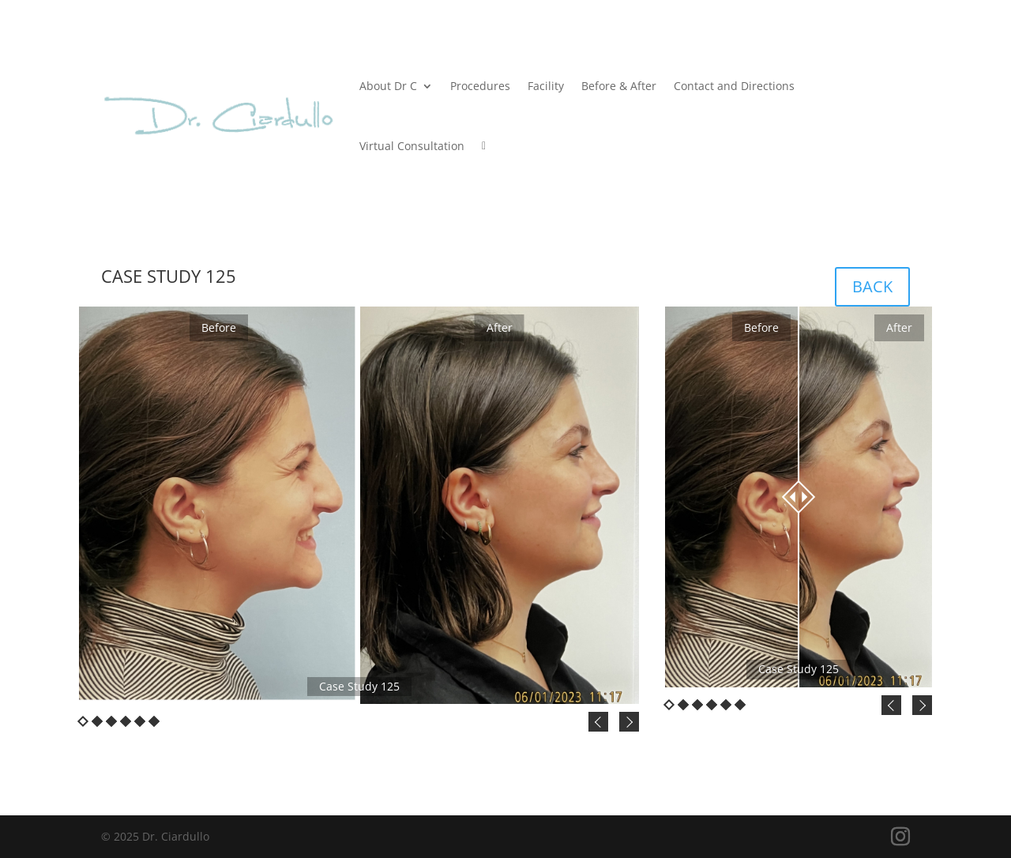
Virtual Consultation (411, 145)
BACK (872, 286)
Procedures (480, 85)
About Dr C (388, 85)
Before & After (618, 85)
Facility (546, 85)
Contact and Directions (734, 85)
